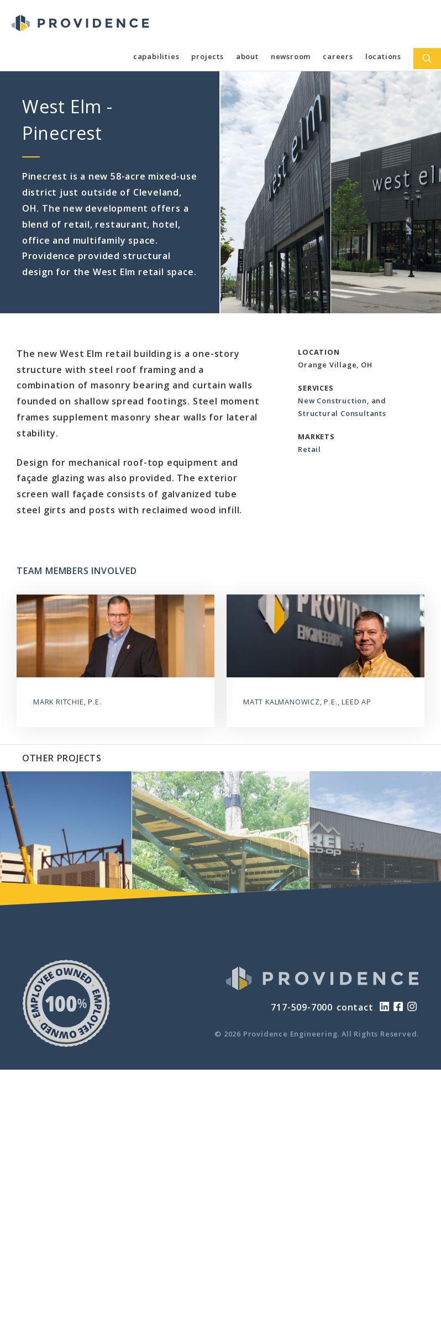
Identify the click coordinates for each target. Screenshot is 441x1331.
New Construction (332, 401)
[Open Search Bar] (427, 58)
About (247, 56)
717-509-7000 (302, 1007)
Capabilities (156, 56)
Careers (338, 56)
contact (355, 1007)
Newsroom (291, 56)
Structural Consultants (342, 413)
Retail (309, 449)
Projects (207, 56)
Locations (383, 56)
